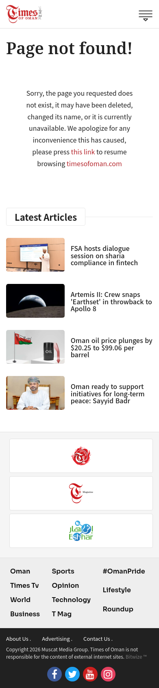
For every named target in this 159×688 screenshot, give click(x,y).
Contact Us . (98, 638)
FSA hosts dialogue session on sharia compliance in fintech (104, 255)
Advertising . (57, 638)
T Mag (62, 614)
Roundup (117, 609)
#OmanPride (123, 571)
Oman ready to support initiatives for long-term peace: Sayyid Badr (108, 393)
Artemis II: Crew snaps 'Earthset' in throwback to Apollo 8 (111, 301)
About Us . (18, 638)
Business (25, 614)
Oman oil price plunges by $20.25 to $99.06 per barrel (111, 347)
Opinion (65, 585)
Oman (20, 571)
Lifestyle (116, 590)
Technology (71, 600)
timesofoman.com (94, 163)
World (20, 600)
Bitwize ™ (136, 656)
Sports (63, 571)
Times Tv (24, 585)
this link (83, 151)
